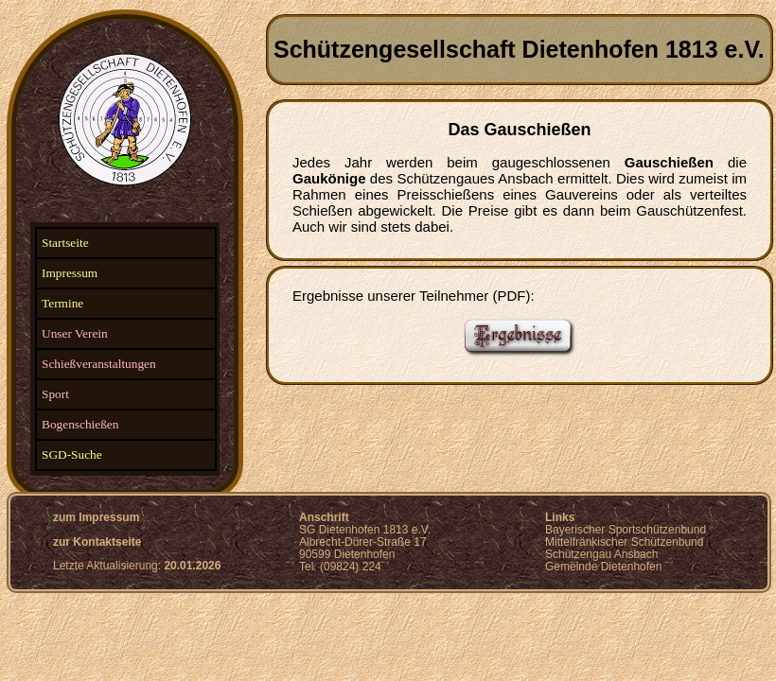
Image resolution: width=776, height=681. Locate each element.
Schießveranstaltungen (99, 364)
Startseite (65, 243)
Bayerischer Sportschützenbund (625, 529)
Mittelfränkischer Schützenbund (624, 542)
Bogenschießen (80, 424)
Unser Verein (75, 333)
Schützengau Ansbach (601, 554)
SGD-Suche (72, 454)
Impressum (69, 273)
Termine (62, 303)
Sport (55, 394)
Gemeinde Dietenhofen (603, 566)
